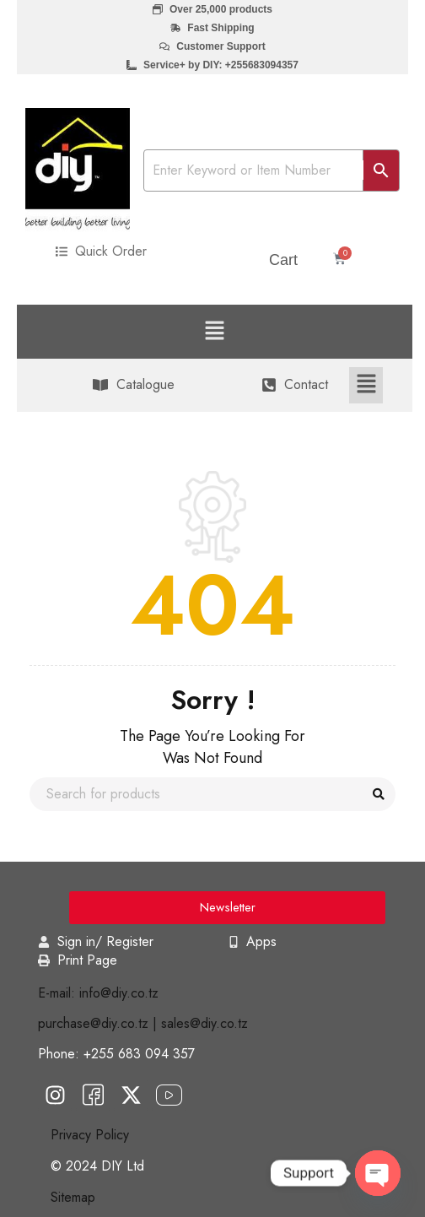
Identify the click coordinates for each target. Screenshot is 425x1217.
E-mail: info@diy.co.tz (98, 993)
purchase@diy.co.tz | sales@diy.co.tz (143, 1023)
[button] (214, 331)
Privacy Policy (90, 1134)
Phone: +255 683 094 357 (116, 1053)
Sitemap (73, 1197)
